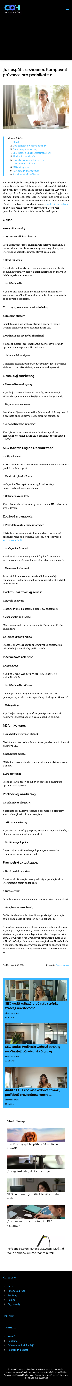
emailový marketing (56, 204)
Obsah (16, 141)
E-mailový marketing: (25, 149)
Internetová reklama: (25, 163)
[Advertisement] (36, 35)
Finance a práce (62, 965)
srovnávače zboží (12, 540)
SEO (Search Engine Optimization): (32, 152)
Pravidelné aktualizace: (26, 174)
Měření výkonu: (22, 167)
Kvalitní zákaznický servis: (28, 159)
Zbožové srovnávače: (24, 156)
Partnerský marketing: (26, 170)
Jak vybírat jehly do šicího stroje (28, 1171)
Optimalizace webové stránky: (30, 145)
